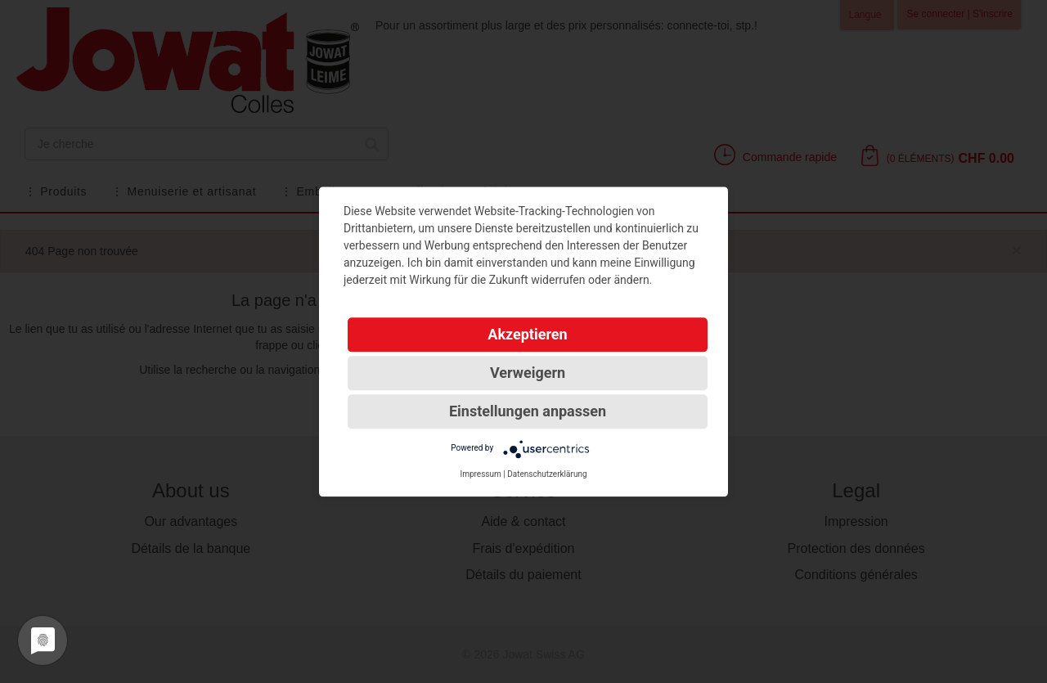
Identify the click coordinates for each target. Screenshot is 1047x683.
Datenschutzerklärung (546, 474)
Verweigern (527, 372)
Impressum (480, 474)
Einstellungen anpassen (527, 411)
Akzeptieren (527, 334)
